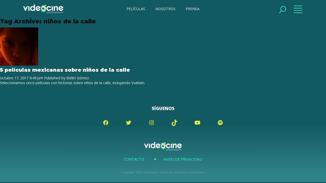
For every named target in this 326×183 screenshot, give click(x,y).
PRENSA (192, 8)
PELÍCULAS (136, 8)
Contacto (134, 159)
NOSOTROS (165, 8)
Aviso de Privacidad (183, 159)
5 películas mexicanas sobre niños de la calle (65, 70)
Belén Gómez (77, 77)
